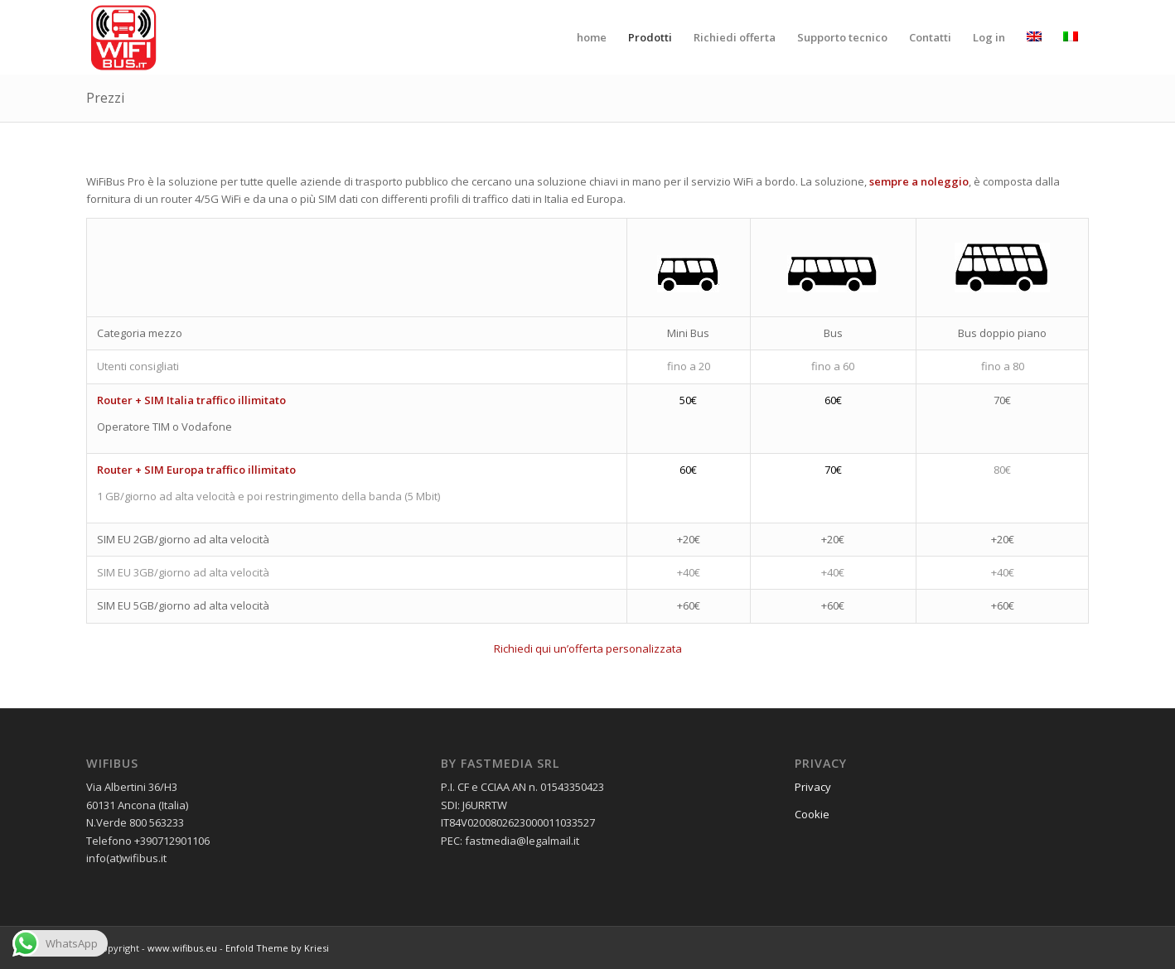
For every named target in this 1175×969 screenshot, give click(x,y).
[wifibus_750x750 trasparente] (123, 37)
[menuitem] (591, 37)
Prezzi (105, 98)
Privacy (813, 786)
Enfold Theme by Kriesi (277, 948)
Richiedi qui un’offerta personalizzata (588, 648)
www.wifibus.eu (182, 948)
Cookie (812, 814)
